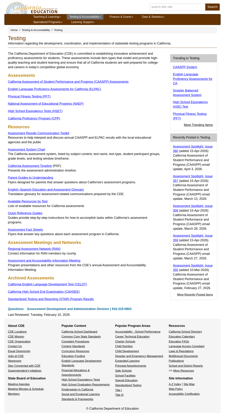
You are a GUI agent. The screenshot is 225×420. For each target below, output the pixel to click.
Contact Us (15, 346)
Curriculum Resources (75, 351)
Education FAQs (179, 341)
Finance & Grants (121, 16)
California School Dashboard (79, 331)
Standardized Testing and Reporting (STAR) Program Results (51, 299)
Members (14, 393)
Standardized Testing (128, 385)
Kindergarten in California (77, 389)
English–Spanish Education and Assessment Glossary (46, 189)
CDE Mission (16, 336)
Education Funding (73, 356)
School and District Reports (186, 365)
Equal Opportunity (19, 351)
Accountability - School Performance (137, 331)
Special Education (126, 380)
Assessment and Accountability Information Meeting (44, 260)
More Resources (183, 370)
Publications (176, 360)
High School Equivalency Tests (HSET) (35, 111)
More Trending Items (198, 125)
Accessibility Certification (184, 393)
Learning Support (83, 22)
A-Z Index (175, 384)
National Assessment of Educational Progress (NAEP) (45, 103)
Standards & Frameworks (77, 399)
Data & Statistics (153, 16)
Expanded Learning (127, 360)
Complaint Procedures (75, 341)
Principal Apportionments (130, 365)
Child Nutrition (124, 346)
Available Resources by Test (27, 201)
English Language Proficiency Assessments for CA (193, 79)
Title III (119, 394)
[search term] (177, 7)
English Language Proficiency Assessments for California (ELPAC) (54, 89)
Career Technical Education (132, 336)
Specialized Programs (47, 22)
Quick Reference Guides (25, 213)
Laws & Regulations (181, 351)
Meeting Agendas (19, 384)
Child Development (127, 351)
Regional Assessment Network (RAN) (34, 249)
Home (14, 29)
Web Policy (176, 388)
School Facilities (125, 375)
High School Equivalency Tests (81, 379)
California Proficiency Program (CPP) (34, 118)
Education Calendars (182, 336)
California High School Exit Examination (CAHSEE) (44, 291)
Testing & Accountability (85, 16)
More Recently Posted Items (195, 294)
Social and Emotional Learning (81, 394)
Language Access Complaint (186, 346)
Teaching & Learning (47, 16)
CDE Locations (17, 331)
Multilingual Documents (183, 356)
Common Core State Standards (81, 336)
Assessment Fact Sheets (25, 229)
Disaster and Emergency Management (139, 356)
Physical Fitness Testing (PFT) (29, 96)
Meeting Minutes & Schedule (26, 388)
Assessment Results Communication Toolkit (38, 133)
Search (212, 7)
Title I (118, 390)
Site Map (189, 384)
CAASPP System (185, 67)
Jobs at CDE (16, 356)
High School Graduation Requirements (86, 384)
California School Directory (185, 331)
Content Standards (73, 346)
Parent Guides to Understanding (30, 177)
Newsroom (14, 360)
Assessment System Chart (26, 149)
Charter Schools (125, 341)
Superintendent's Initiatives (24, 370)
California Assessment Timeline (34, 166)
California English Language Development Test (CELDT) (47, 284)
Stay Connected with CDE (24, 365)
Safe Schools (123, 370)
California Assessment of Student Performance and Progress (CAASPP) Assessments (68, 81)
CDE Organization (19, 341)
